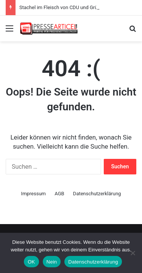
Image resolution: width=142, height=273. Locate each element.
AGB (59, 193)
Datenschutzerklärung (97, 193)
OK (31, 262)
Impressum (33, 193)
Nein (52, 262)
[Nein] (132, 253)
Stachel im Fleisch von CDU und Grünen (62, 7)
